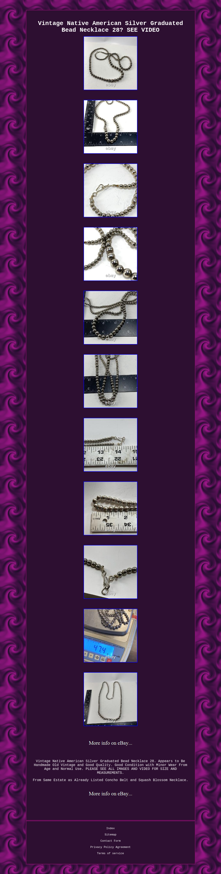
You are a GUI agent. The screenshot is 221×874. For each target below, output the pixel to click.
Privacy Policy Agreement (110, 847)
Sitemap (111, 834)
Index (110, 828)
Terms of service (110, 853)
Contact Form (110, 841)
